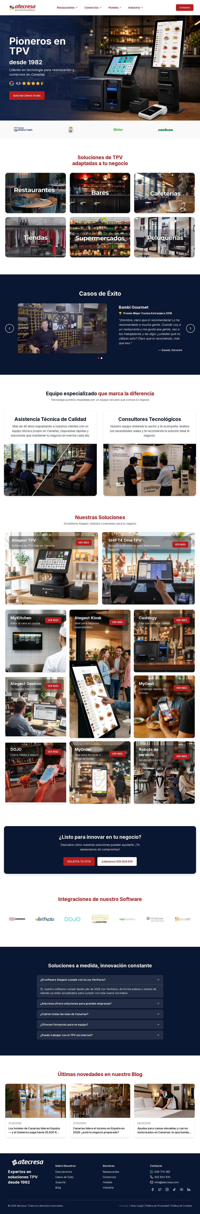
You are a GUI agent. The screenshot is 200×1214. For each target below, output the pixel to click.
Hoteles (115, 7)
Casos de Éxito (64, 1177)
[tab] (98, 358)
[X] (159, 1189)
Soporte (60, 1182)
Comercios (93, 7)
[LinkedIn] (188, 1189)
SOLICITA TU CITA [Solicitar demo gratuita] (79, 861)
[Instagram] (167, 1189)
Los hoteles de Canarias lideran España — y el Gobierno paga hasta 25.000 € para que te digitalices (34, 1132)
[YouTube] (181, 1189)
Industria (135, 7)
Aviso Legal (137, 1205)
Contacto (184, 7)
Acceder (124, 1205)
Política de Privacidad (157, 1205)
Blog (58, 1187)
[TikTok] (174, 1189)
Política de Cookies (181, 1205)
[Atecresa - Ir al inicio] (40, 7)
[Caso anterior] (9, 328)
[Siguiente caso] (190, 328)
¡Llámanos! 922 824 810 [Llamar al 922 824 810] (117, 861)
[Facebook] (152, 1189)
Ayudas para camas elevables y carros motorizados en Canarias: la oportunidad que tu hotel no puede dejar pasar (163, 1132)
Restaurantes (67, 7)
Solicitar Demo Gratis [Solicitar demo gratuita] (27, 95)
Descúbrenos (63, 1171)
